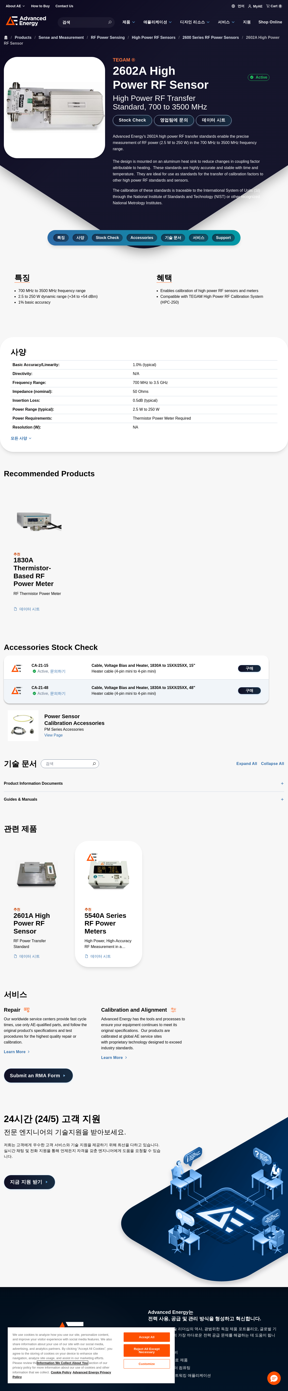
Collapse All (272, 764)
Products (24, 37)
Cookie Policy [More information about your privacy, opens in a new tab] (61, 1372)
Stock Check (132, 120)
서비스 (198, 238)
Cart (274, 6)
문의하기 (58, 671)
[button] (274, 1378)
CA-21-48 (40, 688)
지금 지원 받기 (29, 1182)
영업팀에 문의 (174, 120)
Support (223, 238)
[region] (91, 1355)
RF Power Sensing (108, 37)
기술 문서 (173, 238)
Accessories (141, 238)
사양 (80, 238)
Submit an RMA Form (38, 1075)
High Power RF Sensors (154, 37)
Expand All (246, 764)
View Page (53, 735)
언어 (238, 6)
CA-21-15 (40, 665)
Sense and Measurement (62, 37)
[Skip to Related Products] (4, 821)
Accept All (146, 1337)
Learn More (17, 1052)
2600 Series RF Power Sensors (211, 37)
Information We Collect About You (62, 1363)
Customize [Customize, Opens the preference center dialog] (147, 1364)
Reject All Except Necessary (147, 1350)
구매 (250, 668)
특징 (61, 238)
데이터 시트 (214, 120)
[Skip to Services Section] (4, 987)
